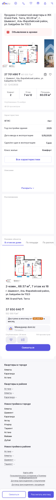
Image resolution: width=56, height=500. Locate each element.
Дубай (7, 440)
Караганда (9, 373)
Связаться (14, 494)
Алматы (8, 369)
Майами (8, 436)
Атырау (8, 424)
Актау (7, 420)
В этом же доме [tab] (13, 242)
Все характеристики (28, 159)
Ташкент (8, 428)
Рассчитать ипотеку (41, 494)
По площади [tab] (32, 242)
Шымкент (8, 412)
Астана (7, 377)
